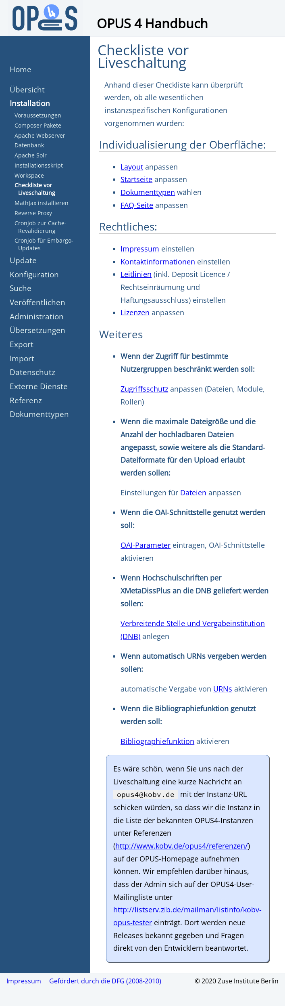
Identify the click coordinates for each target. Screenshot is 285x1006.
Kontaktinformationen (158, 261)
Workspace (29, 175)
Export (21, 344)
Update (23, 260)
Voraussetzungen (38, 115)
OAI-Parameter (146, 545)
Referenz (26, 400)
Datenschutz (32, 372)
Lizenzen (135, 312)
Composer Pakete (38, 125)
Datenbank (29, 145)
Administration (37, 316)
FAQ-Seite (137, 205)
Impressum (140, 249)
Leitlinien (136, 274)
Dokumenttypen (39, 414)
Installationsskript (39, 165)
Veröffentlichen (37, 302)
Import (22, 358)
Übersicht (27, 89)
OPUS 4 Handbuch (152, 23)
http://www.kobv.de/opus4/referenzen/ (181, 846)
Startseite (136, 179)
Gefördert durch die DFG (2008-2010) (105, 981)
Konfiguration (34, 274)
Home (20, 69)
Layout (132, 167)
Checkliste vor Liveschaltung (35, 189)
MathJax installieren (42, 203)
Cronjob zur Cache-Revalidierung (41, 227)
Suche (20, 288)
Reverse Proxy (33, 213)
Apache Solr (31, 155)
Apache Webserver (40, 135)
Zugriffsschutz (144, 389)
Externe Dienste (39, 386)
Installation (30, 103)
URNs (222, 689)
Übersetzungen (37, 330)
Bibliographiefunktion (157, 741)
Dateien (193, 492)
